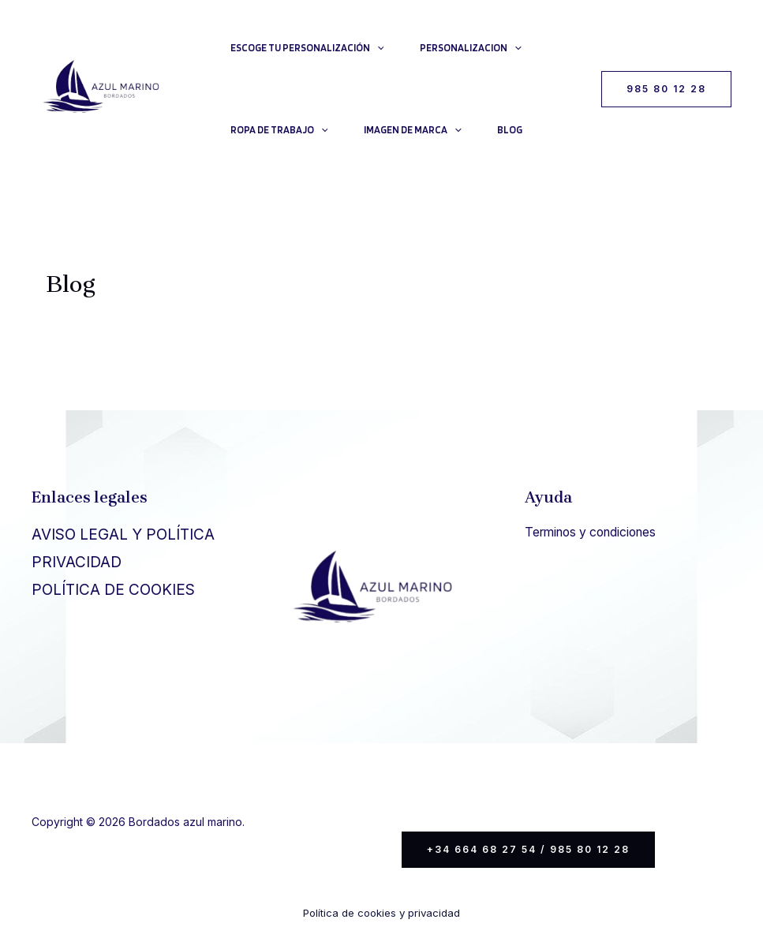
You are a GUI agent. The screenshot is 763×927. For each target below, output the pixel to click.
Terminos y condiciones (596, 532)
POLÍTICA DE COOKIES (113, 590)
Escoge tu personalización (308, 48)
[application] (378, 48)
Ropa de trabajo (280, 130)
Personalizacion (474, 48)
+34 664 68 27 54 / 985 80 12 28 (528, 849)
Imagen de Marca (416, 130)
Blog (515, 130)
